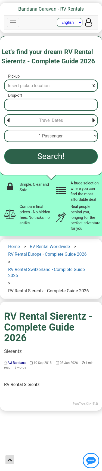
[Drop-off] (51, 105)
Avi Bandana (17, 363)
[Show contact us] (91, 460)
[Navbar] (13, 22)
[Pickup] (51, 86)
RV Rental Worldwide (50, 246)
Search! (51, 156)
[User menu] (88, 22)
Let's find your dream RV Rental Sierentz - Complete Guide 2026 (48, 56)
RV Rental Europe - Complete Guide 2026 (47, 254)
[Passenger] (51, 136)
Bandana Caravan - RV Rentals (51, 9)
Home (14, 246)
